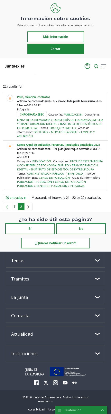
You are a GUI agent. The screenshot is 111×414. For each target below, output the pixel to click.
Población (25, 182)
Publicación (73, 114)
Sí (30, 229)
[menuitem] (36, 382)
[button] (87, 66)
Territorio (74, 173)
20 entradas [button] (17, 198)
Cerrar (55, 49)
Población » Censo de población (61, 182)
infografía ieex (31, 114)
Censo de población (54, 177)
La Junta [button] (19, 297)
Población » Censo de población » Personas (51, 186)
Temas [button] (17, 260)
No (81, 229)
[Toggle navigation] (29, 66)
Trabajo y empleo (62, 128)
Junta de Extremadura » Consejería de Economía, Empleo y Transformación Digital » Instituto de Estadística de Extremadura (60, 124)
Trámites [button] (20, 279)
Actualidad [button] (22, 334)
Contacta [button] (20, 315)
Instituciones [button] (24, 353)
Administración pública (45, 173)
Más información (55, 37)
